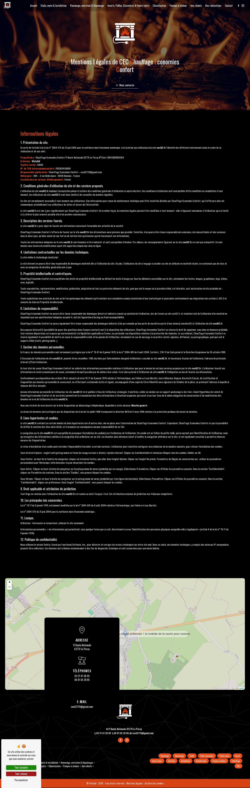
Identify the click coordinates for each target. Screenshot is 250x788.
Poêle (190, 756)
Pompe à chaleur (233, 761)
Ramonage (162, 756)
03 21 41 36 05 (82, 676)
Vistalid (36, 161)
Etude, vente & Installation (53, 5)
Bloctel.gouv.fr (139, 405)
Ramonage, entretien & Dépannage (86, 5)
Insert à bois (169, 761)
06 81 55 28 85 (82, 680)
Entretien (184, 761)
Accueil (32, 5)
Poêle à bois (224, 756)
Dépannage (177, 756)
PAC (238, 766)
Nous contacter (125, 85)
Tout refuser (21, 774)
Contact (228, 5)
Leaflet (240, 688)
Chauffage (226, 766)
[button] (125, 634)
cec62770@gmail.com (82, 707)
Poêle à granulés (206, 756)
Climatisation (158, 5)
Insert (237, 756)
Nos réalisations (213, 5)
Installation (198, 761)
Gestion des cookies (154, 783)
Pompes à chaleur (177, 5)
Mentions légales (134, 783)
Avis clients (195, 5)
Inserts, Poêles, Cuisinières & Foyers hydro (128, 5)
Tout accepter (21, 767)
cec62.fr (161, 147)
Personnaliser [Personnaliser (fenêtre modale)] (21, 780)
